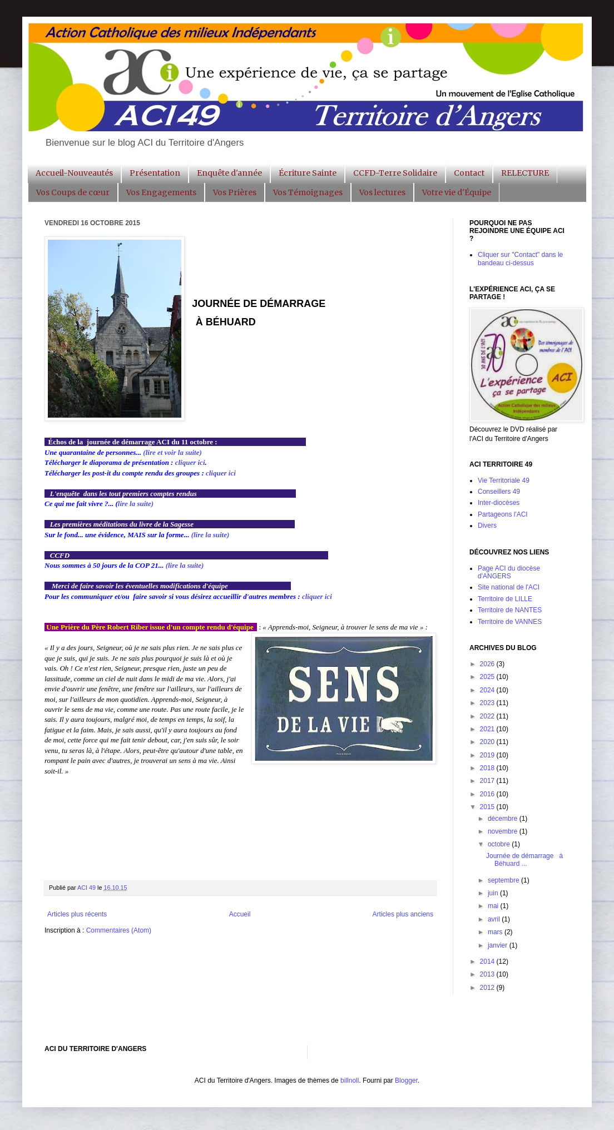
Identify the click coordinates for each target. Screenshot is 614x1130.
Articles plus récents (77, 914)
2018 (488, 768)
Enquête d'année (229, 173)
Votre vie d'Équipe (456, 192)
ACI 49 (87, 887)
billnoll (349, 1080)
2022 (488, 716)
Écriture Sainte (307, 173)
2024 (488, 690)
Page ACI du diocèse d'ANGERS (509, 572)
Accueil (240, 914)
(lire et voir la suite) (172, 452)
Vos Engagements (161, 192)
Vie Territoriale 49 (503, 480)
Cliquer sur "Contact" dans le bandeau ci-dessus (520, 258)
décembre (503, 818)
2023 (488, 703)
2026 (488, 664)
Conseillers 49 (499, 491)
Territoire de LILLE (505, 599)
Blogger (406, 1080)
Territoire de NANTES (510, 610)
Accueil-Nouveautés (74, 173)
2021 (488, 729)
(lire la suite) (210, 535)
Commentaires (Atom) (118, 930)
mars (496, 932)
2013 (488, 974)
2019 (488, 755)
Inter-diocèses (498, 503)
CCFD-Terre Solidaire (395, 173)
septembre (504, 880)
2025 (488, 677)
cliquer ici (190, 462)
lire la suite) (136, 503)
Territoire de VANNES (510, 622)
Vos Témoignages (308, 192)
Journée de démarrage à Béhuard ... (524, 860)
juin (494, 893)
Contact (469, 173)
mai (494, 906)
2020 (488, 742)
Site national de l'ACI (508, 587)
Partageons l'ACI (503, 514)
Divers (487, 525)
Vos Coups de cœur (73, 192)
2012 (488, 988)
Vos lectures (382, 192)
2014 (488, 961)
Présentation (155, 173)
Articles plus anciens (403, 914)
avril (495, 919)
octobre (500, 844)
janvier (498, 945)
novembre (503, 831)
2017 (488, 781)
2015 (488, 807)
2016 (488, 794)
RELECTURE (525, 173)
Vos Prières (234, 192)
